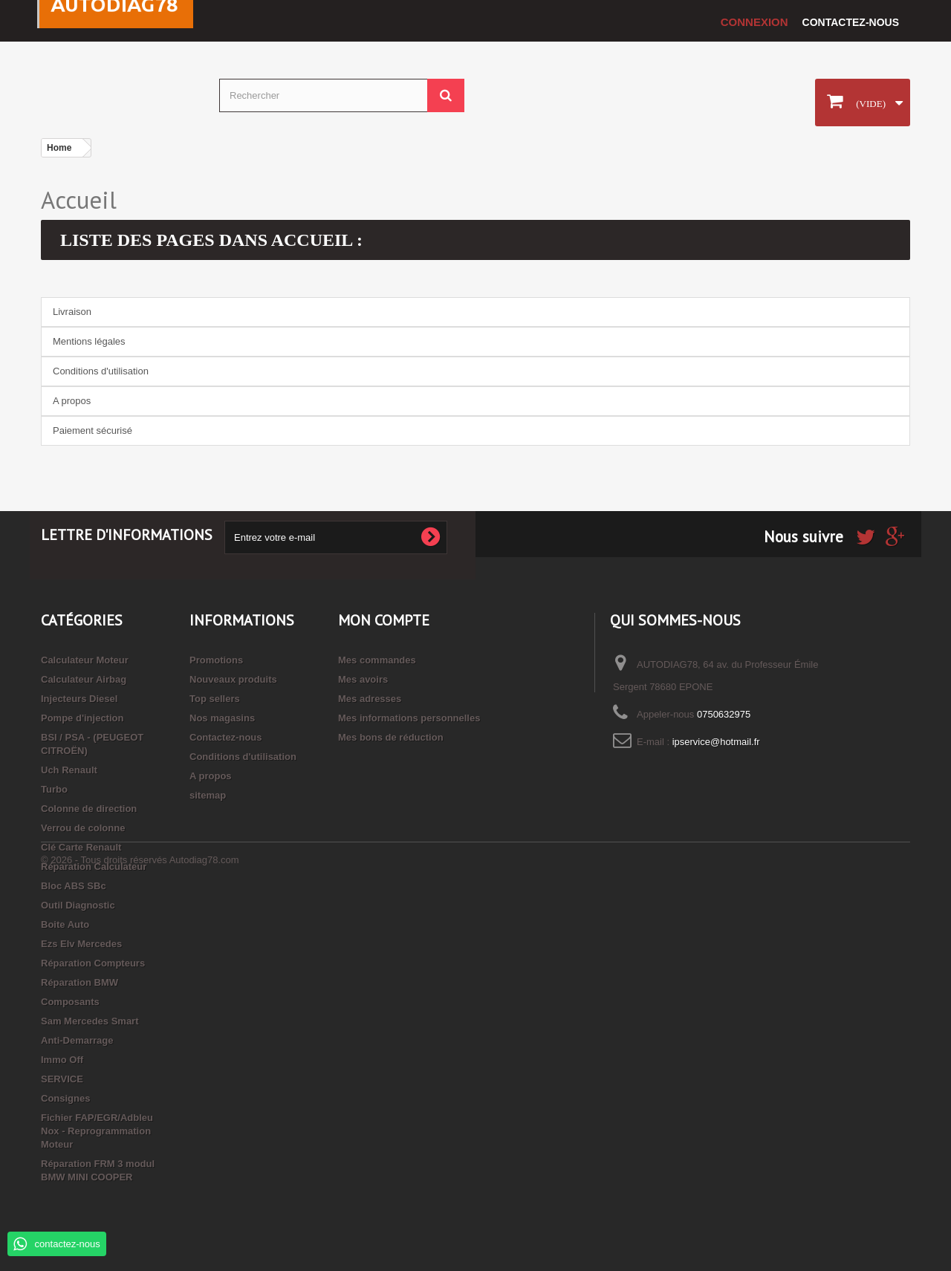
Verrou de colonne (83, 827)
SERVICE (62, 1079)
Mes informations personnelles (409, 718)
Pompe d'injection (82, 718)
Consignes (65, 1098)
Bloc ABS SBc (73, 885)
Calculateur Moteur (85, 660)
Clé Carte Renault (81, 847)
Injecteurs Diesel (79, 698)
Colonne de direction (89, 808)
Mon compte (383, 620)
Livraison (72, 311)
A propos (72, 400)
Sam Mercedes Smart (90, 1021)
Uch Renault (69, 770)
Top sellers (214, 698)
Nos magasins (222, 718)
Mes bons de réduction (391, 737)
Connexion (754, 22)
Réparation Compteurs (93, 963)
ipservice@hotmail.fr (716, 741)
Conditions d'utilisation (101, 371)
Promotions (216, 660)
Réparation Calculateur (93, 866)
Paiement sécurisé (92, 430)
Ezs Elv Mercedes (81, 943)
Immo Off (62, 1059)
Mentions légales (89, 341)
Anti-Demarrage (77, 1040)
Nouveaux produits (233, 679)
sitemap (207, 795)
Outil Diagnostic (78, 905)
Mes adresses (369, 698)
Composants (70, 1001)
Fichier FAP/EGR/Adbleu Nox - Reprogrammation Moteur (97, 1131)
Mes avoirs (363, 679)
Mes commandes (377, 660)
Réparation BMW (79, 982)
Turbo (54, 789)
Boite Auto (65, 924)
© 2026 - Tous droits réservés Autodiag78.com (140, 1230)
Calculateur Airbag (83, 679)
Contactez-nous (850, 22)
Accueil (79, 199)
